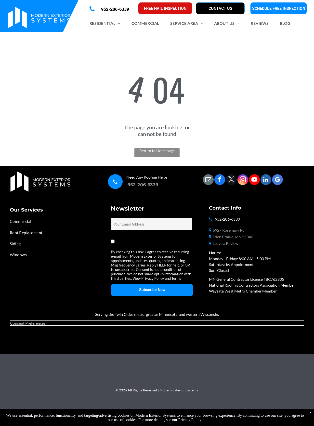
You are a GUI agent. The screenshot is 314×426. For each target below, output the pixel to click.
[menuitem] (107, 23)
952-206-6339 (227, 219)
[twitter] (231, 180)
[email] (208, 180)
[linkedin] (266, 180)
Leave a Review (225, 243)
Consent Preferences (27, 323)
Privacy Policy (189, 420)
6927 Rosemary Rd (229, 230)
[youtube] (254, 180)
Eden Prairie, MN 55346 (233, 236)
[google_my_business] (277, 180)
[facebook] (219, 180)
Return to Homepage (157, 150)
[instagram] (242, 180)
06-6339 (149, 184)
